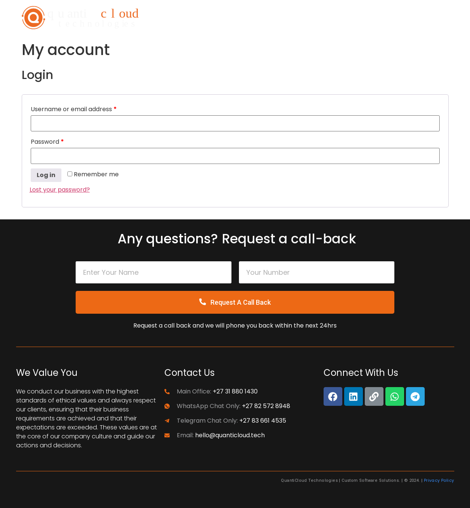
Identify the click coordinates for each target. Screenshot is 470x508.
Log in (46, 175)
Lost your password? (60, 189)
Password (47, 141)
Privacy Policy (439, 480)
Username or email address (74, 109)
